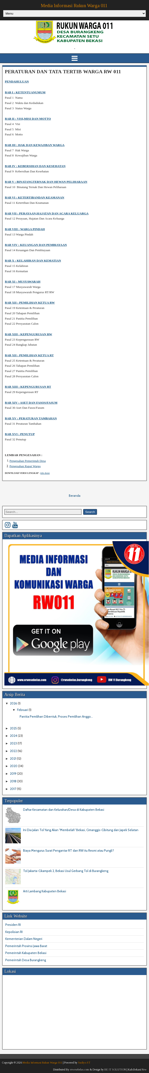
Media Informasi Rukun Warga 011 (74, 5)
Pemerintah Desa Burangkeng (25, 960)
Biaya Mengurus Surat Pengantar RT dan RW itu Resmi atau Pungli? (68, 850)
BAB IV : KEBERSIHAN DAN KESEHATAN (35, 166)
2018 (13, 781)
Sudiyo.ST (84, 1062)
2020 (14, 766)
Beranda (74, 495)
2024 (14, 736)
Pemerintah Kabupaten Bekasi (25, 953)
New (144, 1069)
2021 (13, 758)
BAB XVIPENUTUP (20, 434)
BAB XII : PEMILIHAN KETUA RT (29, 355)
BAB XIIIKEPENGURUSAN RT (28, 386)
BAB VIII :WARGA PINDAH (25, 229)
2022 (14, 751)
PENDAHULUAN (17, 81)
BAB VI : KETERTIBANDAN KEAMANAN (34, 197)
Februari (23, 710)
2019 (13, 773)
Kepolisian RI (14, 932)
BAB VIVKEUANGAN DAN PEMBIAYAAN (36, 245)
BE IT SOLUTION (115, 1069)
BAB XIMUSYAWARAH (22, 281)
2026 (14, 703)
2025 (14, 728)
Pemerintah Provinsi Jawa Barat (26, 946)
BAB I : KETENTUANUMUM (25, 92)
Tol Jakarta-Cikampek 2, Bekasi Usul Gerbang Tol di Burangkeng (65, 871)
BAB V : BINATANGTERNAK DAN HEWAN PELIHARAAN (46, 181)
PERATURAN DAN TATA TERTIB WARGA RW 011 (63, 71)
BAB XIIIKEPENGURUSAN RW (28, 334)
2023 (14, 743)
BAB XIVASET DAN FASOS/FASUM (31, 402)
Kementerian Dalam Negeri (23, 939)
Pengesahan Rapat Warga (25, 466)
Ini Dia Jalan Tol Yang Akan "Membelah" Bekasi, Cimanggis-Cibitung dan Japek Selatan (80, 830)
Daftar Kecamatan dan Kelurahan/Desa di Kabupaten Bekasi (63, 809)
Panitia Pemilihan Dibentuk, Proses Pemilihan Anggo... (56, 716)
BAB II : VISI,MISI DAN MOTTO (28, 118)
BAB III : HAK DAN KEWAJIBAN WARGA (34, 145)
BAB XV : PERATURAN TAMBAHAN (31, 418)
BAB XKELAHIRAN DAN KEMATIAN (33, 260)
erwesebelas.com (79, 1069)
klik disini (45, 473)
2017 (13, 789)
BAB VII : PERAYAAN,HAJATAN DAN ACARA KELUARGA (46, 213)
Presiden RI (13, 925)
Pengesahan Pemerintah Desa (27, 461)
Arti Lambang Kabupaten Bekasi (44, 891)
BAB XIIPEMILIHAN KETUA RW (30, 302)
